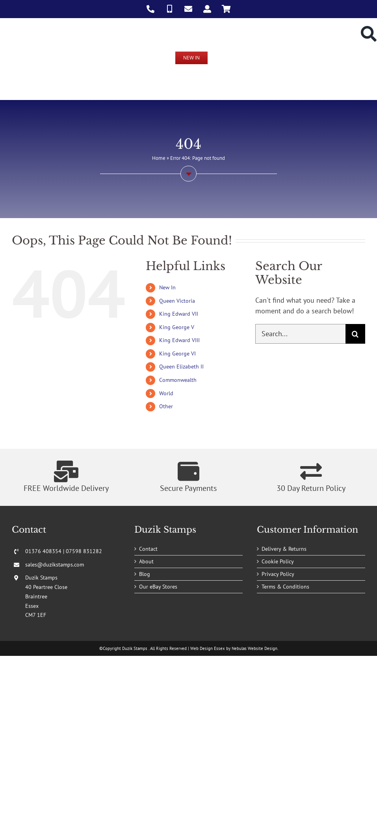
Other (166, 406)
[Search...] (300, 334)
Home (158, 158)
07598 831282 (84, 551)
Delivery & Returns (284, 548)
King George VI (177, 353)
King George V (176, 327)
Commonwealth (178, 379)
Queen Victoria (177, 300)
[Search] (355, 334)
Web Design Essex (207, 648)
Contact (148, 548)
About (146, 561)
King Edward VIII (179, 340)
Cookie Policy (278, 561)
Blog (144, 574)
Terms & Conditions (285, 586)
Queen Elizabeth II (181, 366)
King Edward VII (178, 313)
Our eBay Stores (158, 586)
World (166, 393)
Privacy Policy (278, 574)
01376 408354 (43, 551)
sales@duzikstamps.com (54, 564)
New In (167, 287)
